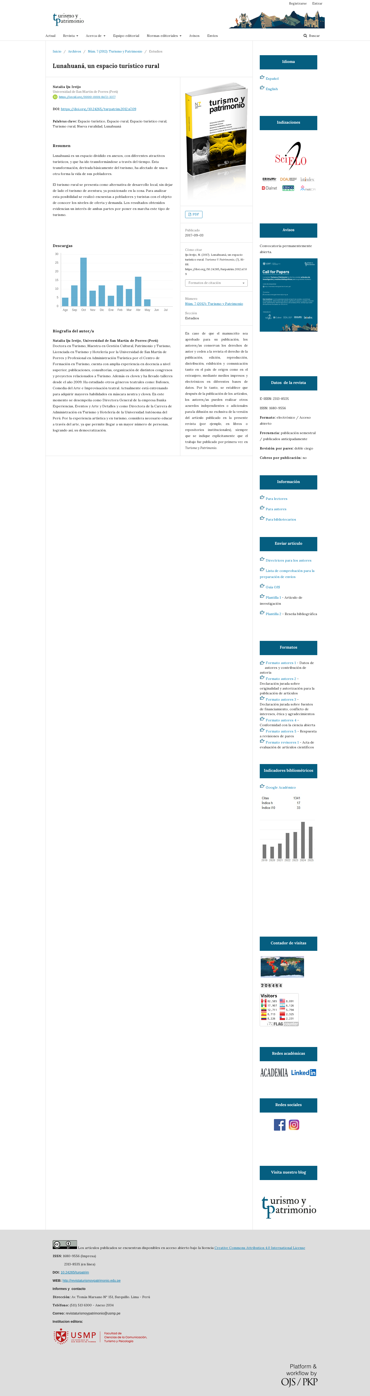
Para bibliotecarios (281, 519)
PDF (195, 214)
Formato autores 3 (281, 699)
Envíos (212, 36)
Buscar (314, 36)
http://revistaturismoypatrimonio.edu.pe (92, 1280)
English (272, 89)
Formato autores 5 (281, 731)
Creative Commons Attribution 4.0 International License (259, 1248)
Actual (50, 36)
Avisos (194, 36)
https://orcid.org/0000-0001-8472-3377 (87, 97)
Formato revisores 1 (282, 742)
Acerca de (94, 36)
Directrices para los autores (289, 560)
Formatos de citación (204, 283)
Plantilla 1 (273, 597)
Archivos (74, 51)
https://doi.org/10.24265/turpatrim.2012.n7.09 (98, 109)
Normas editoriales (163, 36)
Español (272, 78)
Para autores (276, 509)
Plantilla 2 (273, 614)
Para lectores (276, 499)
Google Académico (281, 787)
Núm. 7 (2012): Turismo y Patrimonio (115, 51)
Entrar (317, 3)
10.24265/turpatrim (75, 1272)
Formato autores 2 (281, 679)
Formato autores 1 (281, 663)
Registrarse (298, 3)
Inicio (57, 51)
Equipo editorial (126, 36)
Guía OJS (273, 587)
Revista (69, 36)
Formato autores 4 (281, 720)
